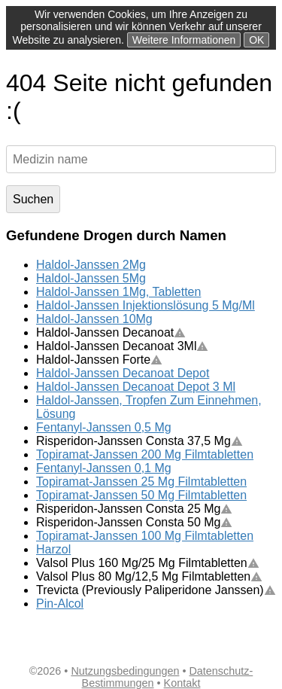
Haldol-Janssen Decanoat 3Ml (122, 346)
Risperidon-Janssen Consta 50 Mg (134, 522)
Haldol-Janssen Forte (99, 359)
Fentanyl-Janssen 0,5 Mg (103, 427)
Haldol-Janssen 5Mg (91, 278)
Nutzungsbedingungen (125, 671)
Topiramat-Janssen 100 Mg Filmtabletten (144, 535)
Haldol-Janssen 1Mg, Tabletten (118, 291)
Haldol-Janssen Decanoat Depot (122, 373)
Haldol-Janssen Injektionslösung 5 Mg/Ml (145, 305)
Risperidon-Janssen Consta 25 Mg (134, 508)
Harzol (53, 549)
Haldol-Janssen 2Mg (91, 264)
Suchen (33, 199)
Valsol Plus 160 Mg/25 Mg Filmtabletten (147, 562)
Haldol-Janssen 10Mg (94, 318)
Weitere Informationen (183, 40)
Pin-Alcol (59, 603)
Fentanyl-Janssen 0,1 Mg (103, 468)
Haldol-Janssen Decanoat (111, 332)
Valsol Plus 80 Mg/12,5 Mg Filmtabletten (149, 576)
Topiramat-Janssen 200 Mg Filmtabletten (144, 454)
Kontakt (182, 683)
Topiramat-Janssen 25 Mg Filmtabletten (141, 481)
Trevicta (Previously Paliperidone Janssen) (156, 590)
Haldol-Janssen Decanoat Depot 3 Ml (135, 386)
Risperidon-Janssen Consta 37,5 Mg (139, 440)
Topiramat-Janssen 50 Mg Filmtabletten (141, 495)
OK (256, 40)
